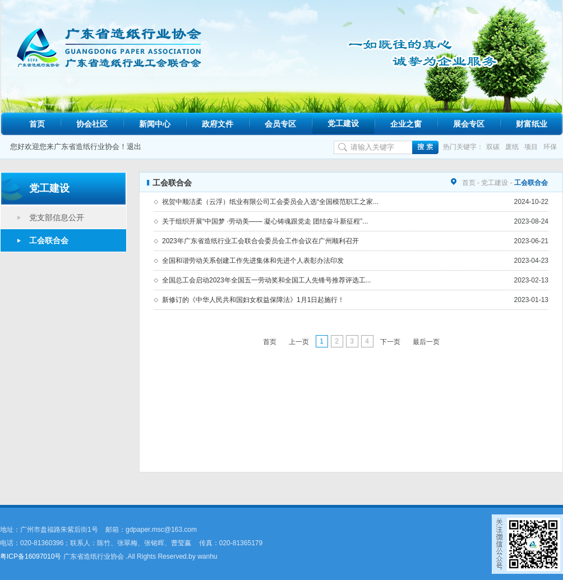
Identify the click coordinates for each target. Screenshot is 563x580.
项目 (531, 147)
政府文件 (217, 123)
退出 (134, 146)
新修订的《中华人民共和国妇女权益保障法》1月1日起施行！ (253, 300)
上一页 (299, 342)
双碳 (493, 147)
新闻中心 (154, 123)
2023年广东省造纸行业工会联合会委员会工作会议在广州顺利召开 (260, 241)
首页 (37, 123)
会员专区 (280, 123)
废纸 (512, 147)
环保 (550, 147)
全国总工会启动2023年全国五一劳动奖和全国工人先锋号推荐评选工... (266, 280)
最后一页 (426, 342)
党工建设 (343, 123)
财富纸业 (531, 123)
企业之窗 (406, 123)
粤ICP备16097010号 (30, 556)
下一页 (390, 342)
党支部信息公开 (56, 217)
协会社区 (92, 123)
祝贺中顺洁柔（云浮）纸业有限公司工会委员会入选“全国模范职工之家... (270, 202)
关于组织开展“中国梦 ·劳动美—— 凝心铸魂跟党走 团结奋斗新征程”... (265, 221)
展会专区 (468, 123)
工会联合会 (48, 240)
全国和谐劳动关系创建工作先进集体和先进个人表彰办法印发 (253, 261)
